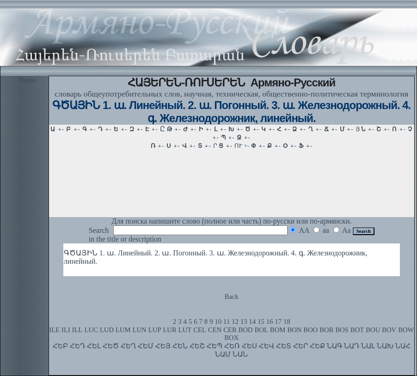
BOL (261, 330)
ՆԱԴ (351, 346)
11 (226, 321)
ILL (77, 330)
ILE (54, 330)
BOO (310, 330)
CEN (214, 330)
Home (27, 80)
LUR (169, 330)
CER (230, 330)
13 (243, 321)
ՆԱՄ (223, 354)
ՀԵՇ (197, 346)
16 (269, 321)
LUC (91, 330)
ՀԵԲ (60, 346)
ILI (65, 330)
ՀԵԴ (77, 346)
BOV (389, 330)
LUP (154, 330)
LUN (140, 330)
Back (232, 296)
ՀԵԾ (111, 346)
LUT (185, 330)
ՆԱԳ (334, 346)
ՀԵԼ (94, 346)
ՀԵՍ (249, 346)
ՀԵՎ (266, 346)
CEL (199, 330)
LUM (123, 330)
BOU (373, 330)
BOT (357, 330)
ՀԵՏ (283, 346)
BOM (277, 330)
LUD (107, 330)
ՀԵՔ (317, 346)
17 (278, 321)
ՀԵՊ (214, 346)
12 (235, 321)
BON (294, 330)
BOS (342, 330)
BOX (231, 337)
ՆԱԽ (385, 346)
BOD (246, 330)
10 (218, 321)
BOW (406, 330)
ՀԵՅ (163, 346)
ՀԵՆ (180, 346)
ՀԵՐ (300, 346)
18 (286, 321)
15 (261, 321)
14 (252, 321)
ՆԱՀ (403, 346)
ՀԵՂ (128, 346)
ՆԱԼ (368, 346)
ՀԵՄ (145, 346)
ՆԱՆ (240, 354)
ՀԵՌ (232, 346)
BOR (326, 330)
